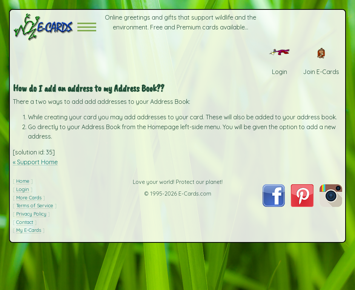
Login (22, 189)
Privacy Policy (31, 214)
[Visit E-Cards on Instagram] (331, 204)
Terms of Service (34, 205)
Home (22, 181)
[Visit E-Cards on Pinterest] (302, 204)
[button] (86, 27)
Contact (24, 222)
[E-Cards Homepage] (45, 27)
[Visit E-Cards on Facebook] (274, 204)
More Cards (28, 197)
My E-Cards (28, 230)
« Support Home (35, 162)
